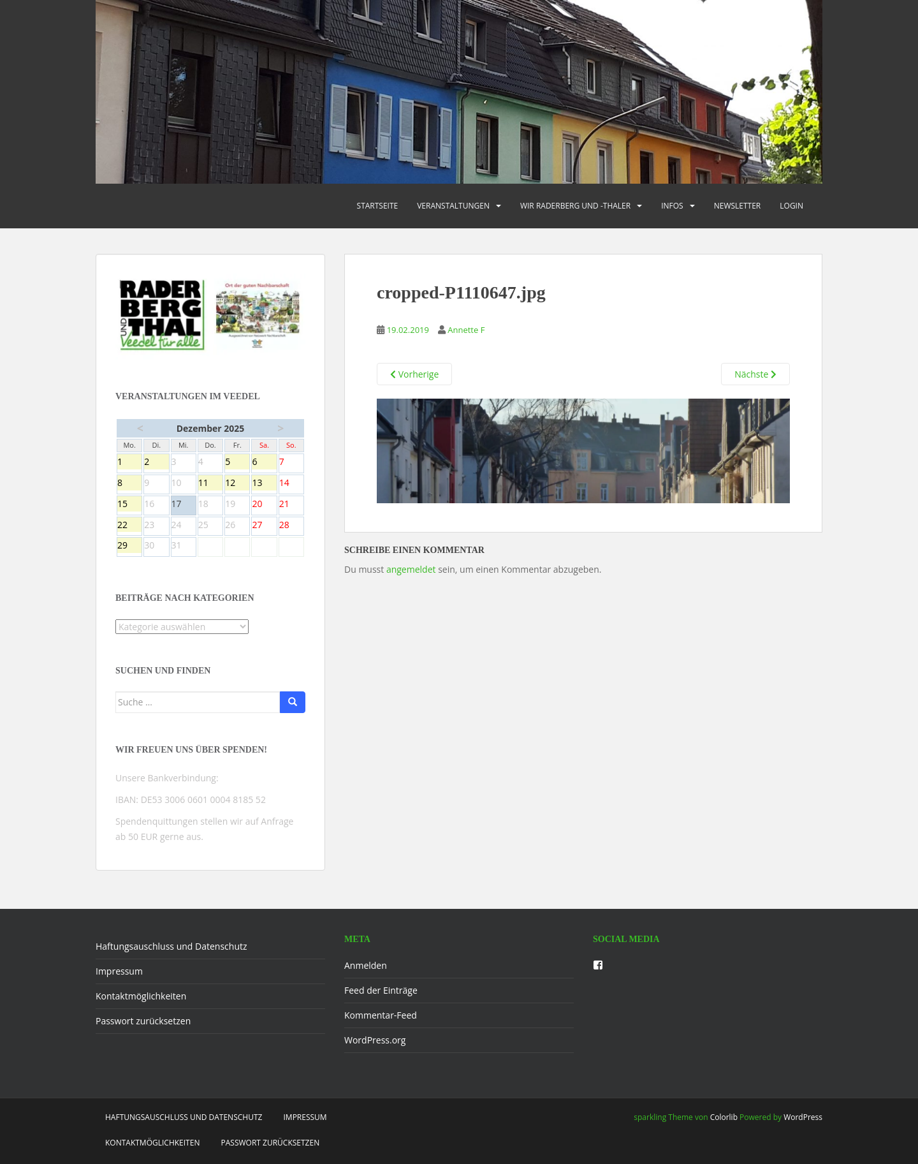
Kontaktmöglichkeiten (141, 996)
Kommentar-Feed (380, 1015)
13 (264, 483)
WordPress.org (374, 1040)
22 (129, 526)
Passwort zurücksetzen (143, 1021)
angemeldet (411, 569)
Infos (672, 205)
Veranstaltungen (453, 205)
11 (210, 483)
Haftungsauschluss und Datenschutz (171, 946)
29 (129, 546)
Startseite (377, 205)
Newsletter (737, 205)
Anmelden (365, 965)
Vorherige (414, 374)
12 (237, 483)
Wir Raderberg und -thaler (575, 205)
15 (129, 504)
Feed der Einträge (381, 990)
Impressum (119, 971)
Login (791, 205)
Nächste (755, 374)
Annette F (466, 329)
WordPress (802, 1117)
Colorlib (724, 1117)
